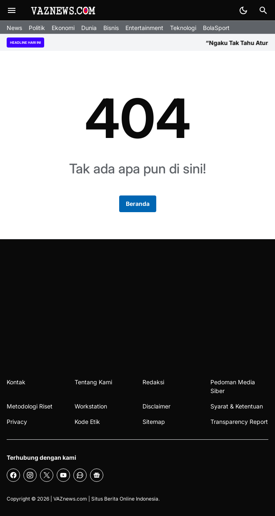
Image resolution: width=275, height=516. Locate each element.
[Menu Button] (11, 10)
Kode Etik (87, 421)
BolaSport (216, 27)
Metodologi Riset (29, 406)
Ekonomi (63, 27)
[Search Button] (263, 10)
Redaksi (153, 382)
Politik (37, 27)
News (14, 27)
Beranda (138, 203)
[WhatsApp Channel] (80, 475)
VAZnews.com (70, 499)
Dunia (89, 27)
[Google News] (96, 475)
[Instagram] (30, 475)
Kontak (16, 382)
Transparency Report (239, 421)
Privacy (17, 421)
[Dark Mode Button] (243, 10)
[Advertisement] (137, 301)
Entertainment (144, 27)
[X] (46, 475)
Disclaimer (156, 406)
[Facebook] (13, 475)
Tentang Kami (93, 382)
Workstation (91, 406)
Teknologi (183, 27)
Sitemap (153, 421)
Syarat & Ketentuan (236, 406)
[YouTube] (63, 475)
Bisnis (111, 27)
